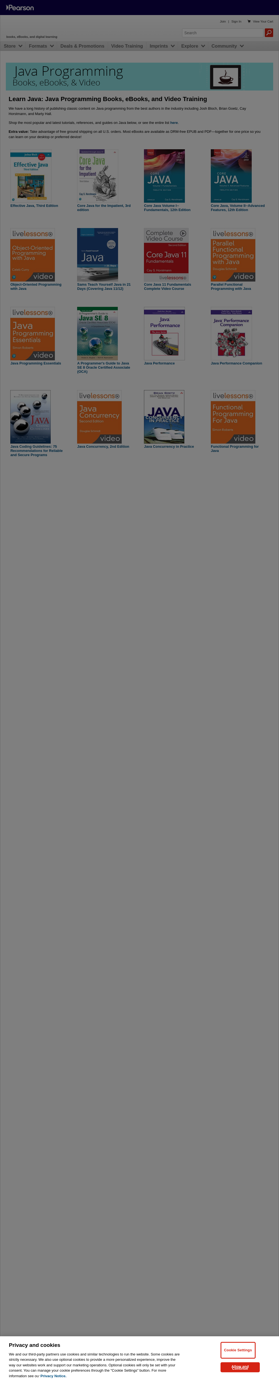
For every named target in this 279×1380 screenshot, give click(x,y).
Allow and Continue (240, 1370)
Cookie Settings (238, 1353)
